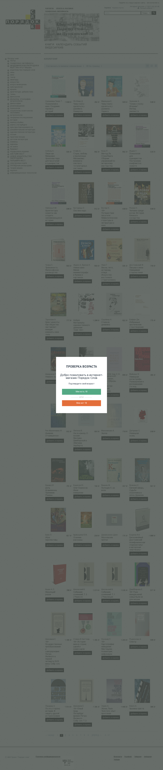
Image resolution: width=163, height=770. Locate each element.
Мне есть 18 (81, 392)
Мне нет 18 (81, 403)
